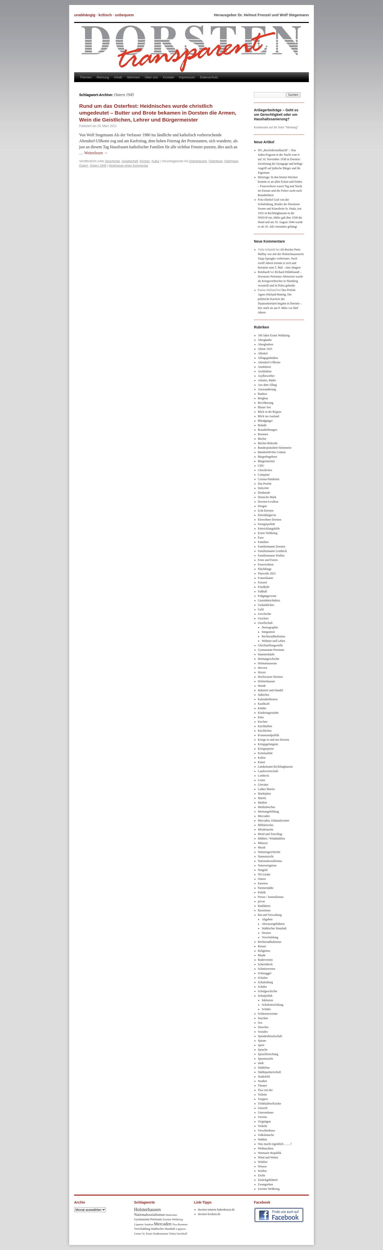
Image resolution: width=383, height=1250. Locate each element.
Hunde (262, 686)
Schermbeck (265, 964)
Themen (86, 77)
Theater (262, 1085)
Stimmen (133, 77)
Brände (262, 425)
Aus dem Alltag (267, 385)
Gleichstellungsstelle (270, 645)
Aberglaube (265, 340)
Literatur (263, 784)
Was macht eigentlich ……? (275, 1144)
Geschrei (263, 618)
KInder (262, 708)
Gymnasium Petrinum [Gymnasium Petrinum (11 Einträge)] (148, 1219)
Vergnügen (264, 1121)
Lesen (261, 780)
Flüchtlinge (265, 569)
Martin (262, 798)
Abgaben (267, 919)
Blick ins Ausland (268, 416)
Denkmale (264, 492)
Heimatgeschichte (268, 659)
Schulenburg (265, 982)
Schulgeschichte (267, 991)
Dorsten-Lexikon (268, 501)
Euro (261, 537)
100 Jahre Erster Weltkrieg (274, 335)
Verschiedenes (266, 1130)
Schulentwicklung (272, 1004)
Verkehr (262, 1126)
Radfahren (264, 906)
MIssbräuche (265, 829)
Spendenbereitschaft (270, 1036)
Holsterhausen (266, 681)
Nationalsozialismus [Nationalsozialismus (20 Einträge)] (149, 1214)
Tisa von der (265, 1090)
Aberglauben (265, 344)
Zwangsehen (265, 1184)
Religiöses (264, 951)
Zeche (261, 1175)
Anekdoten (264, 367)
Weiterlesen (96, 153)
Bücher (262, 438)
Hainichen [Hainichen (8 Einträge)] (171, 1214)
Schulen (263, 977)
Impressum (187, 77)
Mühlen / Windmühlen (271, 838)
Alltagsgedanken (268, 358)
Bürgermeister (266, 461)
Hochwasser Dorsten (270, 677)
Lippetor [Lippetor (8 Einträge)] (139, 1224)
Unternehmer (266, 1112)
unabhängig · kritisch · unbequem (104, 15)
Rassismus (264, 910)
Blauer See (264, 407)
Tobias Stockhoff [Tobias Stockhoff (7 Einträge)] (178, 1233)
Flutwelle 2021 (267, 573)
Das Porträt (264, 483)
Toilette (262, 1094)
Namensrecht (266, 856)
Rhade (262, 955)
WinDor (263, 1162)
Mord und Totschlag (270, 834)
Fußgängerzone (267, 596)
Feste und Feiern (268, 560)
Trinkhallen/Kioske (269, 1103)
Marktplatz (264, 793)
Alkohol (263, 353)
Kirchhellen (265, 726)
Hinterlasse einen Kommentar (128, 165)
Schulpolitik (265, 995)
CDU (261, 465)
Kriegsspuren (266, 748)
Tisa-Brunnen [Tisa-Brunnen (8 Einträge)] (180, 1224)
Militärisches (266, 825)
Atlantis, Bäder (267, 380)
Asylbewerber (266, 376)
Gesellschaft (130, 161)
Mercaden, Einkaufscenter (273, 820)
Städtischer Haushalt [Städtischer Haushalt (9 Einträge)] (163, 1229)
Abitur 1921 (265, 349)
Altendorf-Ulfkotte (269, 362)
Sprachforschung (268, 1054)
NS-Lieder (264, 874)
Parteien (263, 883)
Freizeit (262, 582)
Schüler (262, 986)
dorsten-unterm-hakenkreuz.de (216, 1209)
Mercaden (264, 816)
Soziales (263, 1031)
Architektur (265, 371)
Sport (261, 1045)
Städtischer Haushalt (274, 928)
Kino (261, 717)
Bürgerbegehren (267, 456)
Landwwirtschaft (268, 771)
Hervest (262, 668)
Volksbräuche (266, 1135)
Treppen (263, 1099)
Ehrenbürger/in (267, 515)
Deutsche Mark (267, 497)
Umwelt (263, 1108)
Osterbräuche (198, 161)
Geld (261, 609)
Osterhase (231, 161)
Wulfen (262, 1171)
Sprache (263, 1049)
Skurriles (263, 1027)
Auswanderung (267, 389)
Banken (262, 394)
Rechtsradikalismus (273, 636)
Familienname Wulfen (271, 555)
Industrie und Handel (270, 690)
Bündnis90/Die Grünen (272, 452)
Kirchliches (265, 730)
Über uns (151, 77)
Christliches (265, 470)
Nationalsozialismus (270, 861)
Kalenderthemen (268, 699)
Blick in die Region (269, 412)
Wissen (262, 1166)
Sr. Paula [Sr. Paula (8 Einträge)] (147, 1233)
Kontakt (168, 77)
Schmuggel (264, 973)
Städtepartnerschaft (269, 1072)
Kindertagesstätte (268, 712)
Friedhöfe (264, 587)
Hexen (262, 672)
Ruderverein (265, 960)
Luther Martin (266, 789)
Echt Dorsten (266, 510)
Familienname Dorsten (271, 546)
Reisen (262, 946)
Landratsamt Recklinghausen (275, 766)
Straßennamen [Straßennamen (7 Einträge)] (160, 1233)
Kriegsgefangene (268, 744)
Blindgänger (265, 420)
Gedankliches (266, 605)
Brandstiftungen (267, 429)
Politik (262, 892)
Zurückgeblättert (268, 1180)
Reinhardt (264, 272)
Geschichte (112, 161)
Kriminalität (265, 753)
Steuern (266, 933)
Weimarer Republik (269, 1153)
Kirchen (145, 161)
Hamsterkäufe (266, 654)
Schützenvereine (268, 1013)
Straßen (262, 1081)
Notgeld (263, 870)
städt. (261, 1063)
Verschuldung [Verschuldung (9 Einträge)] (142, 1229)
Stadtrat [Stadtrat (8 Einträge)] (149, 1224)
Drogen (262, 506)
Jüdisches (263, 694)
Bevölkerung (265, 403)
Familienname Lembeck (272, 551)
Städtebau (264, 1067)
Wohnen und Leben (273, 641)
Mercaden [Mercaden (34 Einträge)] (162, 1223)
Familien (263, 542)
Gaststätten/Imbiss (269, 600)
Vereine (262, 1117)
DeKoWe (263, 488)
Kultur (155, 161)
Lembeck (263, 775)
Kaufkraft (264, 703)
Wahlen (262, 1139)
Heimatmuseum (267, 663)
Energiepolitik (266, 524)
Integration (268, 632)
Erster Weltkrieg (267, 533)
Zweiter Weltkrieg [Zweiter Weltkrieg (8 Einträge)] (173, 1219)
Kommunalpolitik (268, 735)
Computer (264, 474)
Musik (262, 847)
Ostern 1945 (98, 165)
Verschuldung (270, 937)
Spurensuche (265, 1058)
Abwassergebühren (273, 924)
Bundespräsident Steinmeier (275, 447)
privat (261, 901)
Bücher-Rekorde (268, 443)
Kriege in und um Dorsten (273, 739)
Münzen (263, 843)
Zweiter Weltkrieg (269, 1189)
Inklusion (267, 1000)
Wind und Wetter (268, 1157)
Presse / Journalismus (271, 897)
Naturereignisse (267, 865)
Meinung (103, 77)
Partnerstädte (266, 888)
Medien (262, 802)
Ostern (83, 165)
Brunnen (263, 434)
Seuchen (263, 1018)
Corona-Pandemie (269, 479)
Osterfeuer (216, 161)
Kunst (261, 762)
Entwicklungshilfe (269, 528)
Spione (262, 1040)
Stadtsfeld (264, 1076)
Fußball (262, 591)
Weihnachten (265, 1148)
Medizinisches (266, 807)
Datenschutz (209, 77)
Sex (260, 1022)
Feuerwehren (266, 564)
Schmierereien (266, 969)
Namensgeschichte (269, 852)
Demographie (270, 627)
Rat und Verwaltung (270, 915)
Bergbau (263, 398)
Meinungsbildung (268, 811)
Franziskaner (265, 578)
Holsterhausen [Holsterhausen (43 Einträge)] (147, 1209)
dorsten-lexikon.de (209, 1214)
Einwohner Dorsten (269, 519)
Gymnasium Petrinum (271, 650)
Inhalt (118, 77)
